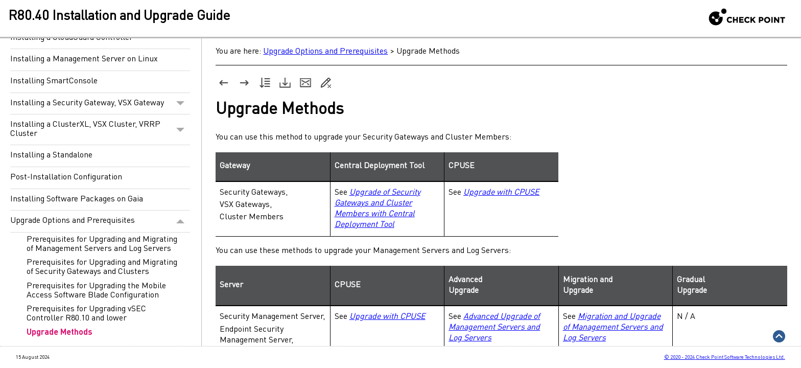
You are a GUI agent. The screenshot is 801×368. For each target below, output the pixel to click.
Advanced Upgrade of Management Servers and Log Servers (494, 327)
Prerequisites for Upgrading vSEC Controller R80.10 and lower (86, 314)
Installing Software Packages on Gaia (76, 199)
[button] (180, 103)
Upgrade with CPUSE (501, 193)
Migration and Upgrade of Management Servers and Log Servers (613, 327)
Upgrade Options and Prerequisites (100, 221)
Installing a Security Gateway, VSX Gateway (100, 103)
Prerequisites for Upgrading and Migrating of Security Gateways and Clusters (102, 267)
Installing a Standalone (51, 155)
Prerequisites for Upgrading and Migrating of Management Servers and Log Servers (102, 244)
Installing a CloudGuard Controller (71, 38)
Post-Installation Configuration (66, 177)
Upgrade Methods (59, 333)
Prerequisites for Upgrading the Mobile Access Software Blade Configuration (96, 291)
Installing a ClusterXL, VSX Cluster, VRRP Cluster (100, 129)
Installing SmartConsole (54, 81)
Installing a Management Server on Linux (84, 59)
